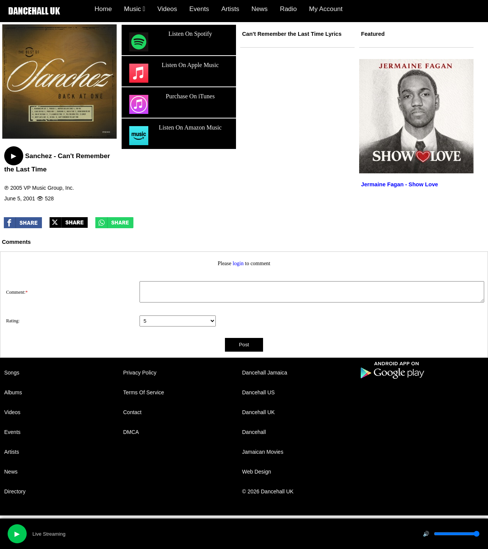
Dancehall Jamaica (264, 373)
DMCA (131, 432)
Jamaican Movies (262, 452)
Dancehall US (258, 392)
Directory (15, 491)
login (238, 263)
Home (103, 9)
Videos (167, 9)
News (260, 9)
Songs (11, 373)
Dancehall (254, 432)
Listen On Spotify (169, 41)
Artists (230, 9)
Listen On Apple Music (173, 73)
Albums (13, 392)
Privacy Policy (139, 373)
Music (134, 9)
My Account (326, 9)
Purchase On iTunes (171, 104)
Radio (288, 9)
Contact (132, 412)
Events (199, 9)
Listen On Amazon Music (174, 135)
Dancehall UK (258, 412)
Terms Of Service (143, 392)
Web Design (256, 472)
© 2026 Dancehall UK (268, 491)
